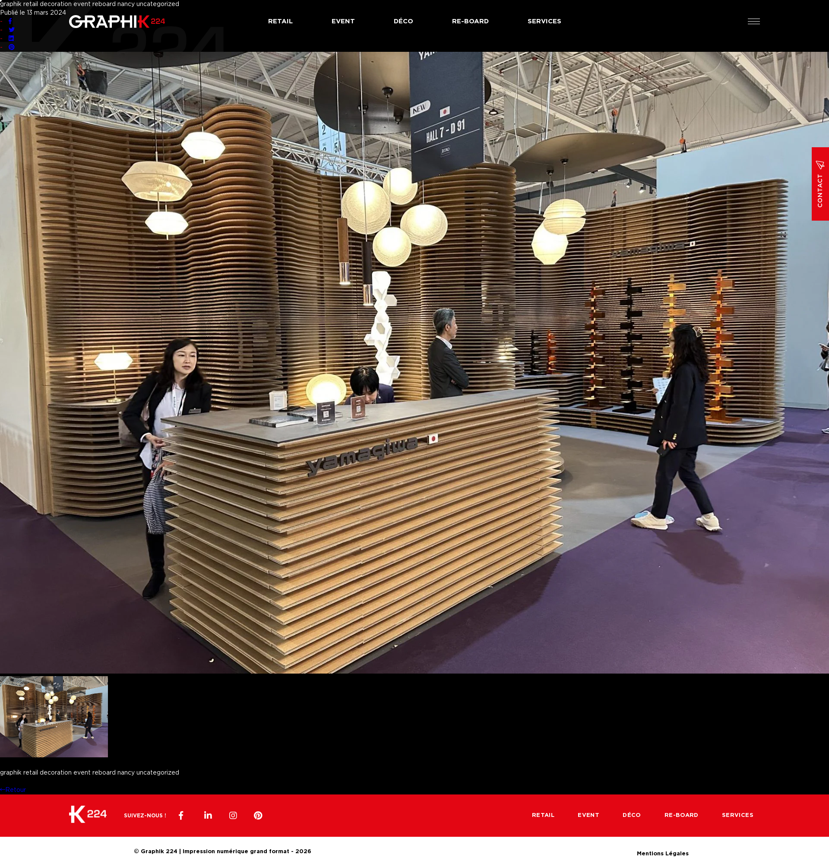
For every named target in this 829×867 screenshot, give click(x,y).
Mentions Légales (663, 852)
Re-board (470, 21)
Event (343, 21)
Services (544, 21)
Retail (280, 21)
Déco (403, 21)
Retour (13, 790)
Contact (820, 184)
